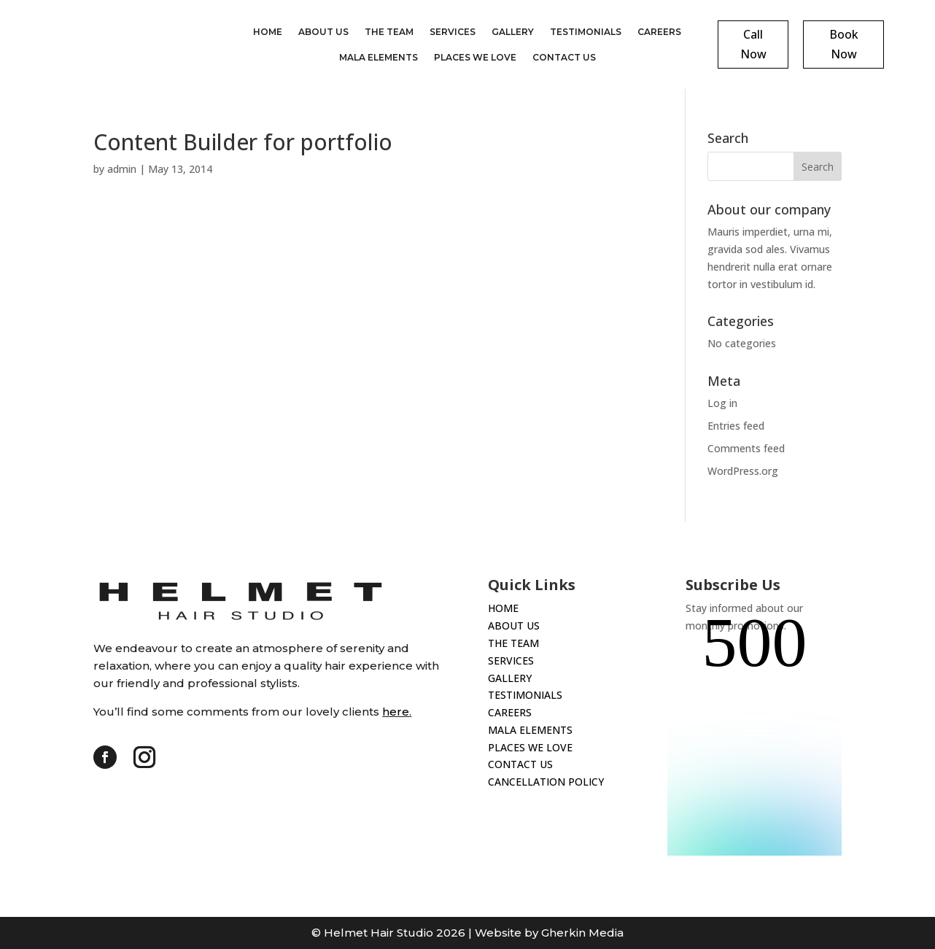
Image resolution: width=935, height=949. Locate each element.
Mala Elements (378, 57)
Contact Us (564, 57)
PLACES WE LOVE (530, 747)
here (395, 711)
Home (267, 31)
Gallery (513, 31)
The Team (389, 31)
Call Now (753, 44)
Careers (659, 31)
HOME (503, 608)
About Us (323, 31)
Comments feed (746, 448)
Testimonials (585, 31)
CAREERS (510, 712)
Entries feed (735, 426)
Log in (722, 403)
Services (453, 31)
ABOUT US (514, 625)
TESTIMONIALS (525, 695)
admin (121, 169)
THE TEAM (513, 643)
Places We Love (475, 57)
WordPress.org (742, 471)
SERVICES (511, 660)
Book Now (843, 44)
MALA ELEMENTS (530, 730)
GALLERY (510, 678)
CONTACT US (520, 764)
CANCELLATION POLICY (546, 782)
